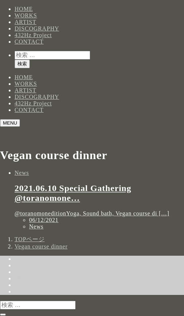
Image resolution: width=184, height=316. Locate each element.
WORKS (26, 15)
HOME (24, 9)
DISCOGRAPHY (37, 28)
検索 (22, 63)
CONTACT (29, 42)
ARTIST (25, 22)
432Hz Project (33, 35)
